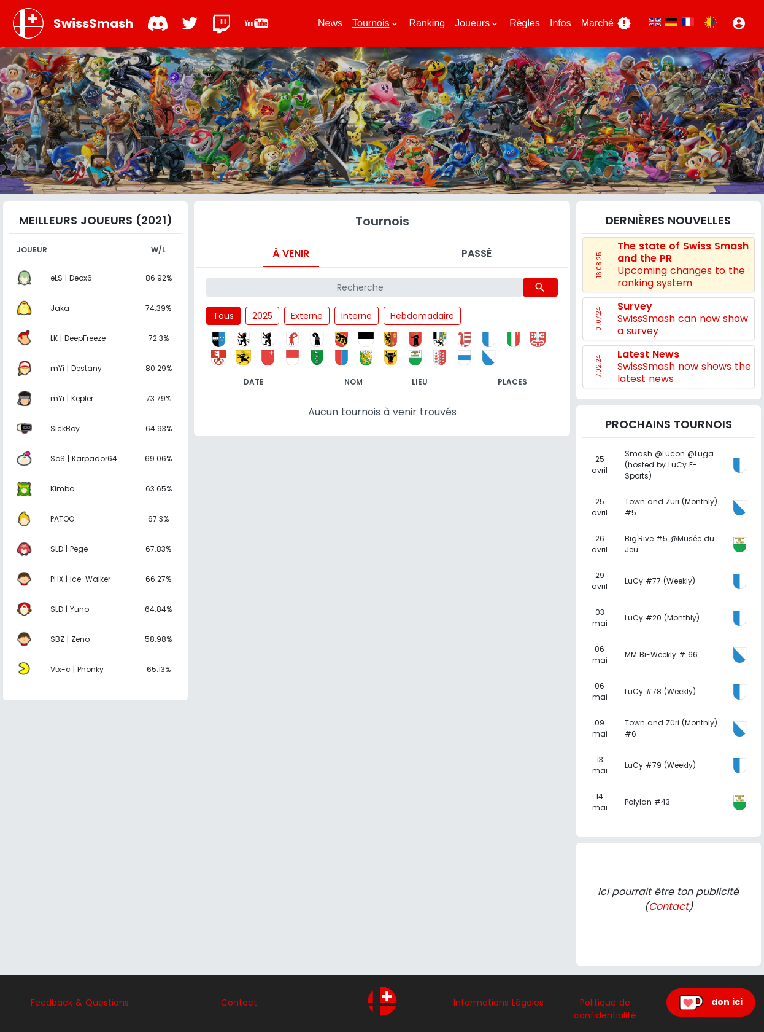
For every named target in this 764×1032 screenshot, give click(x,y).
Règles (524, 23)
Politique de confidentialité (605, 1009)
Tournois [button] (375, 23)
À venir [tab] (290, 253)
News (330, 23)
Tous (223, 316)
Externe (307, 316)
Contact (669, 906)
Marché (606, 23)
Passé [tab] (476, 253)
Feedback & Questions (80, 1002)
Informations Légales (498, 1002)
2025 (262, 316)
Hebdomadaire (422, 316)
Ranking (427, 23)
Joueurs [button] (477, 23)
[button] (739, 23)
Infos (560, 23)
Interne (356, 316)
